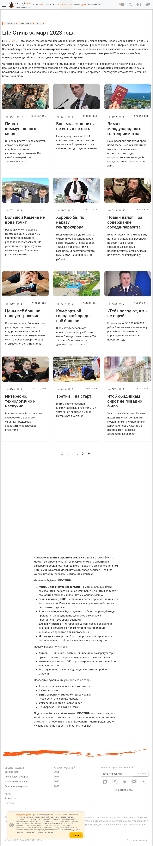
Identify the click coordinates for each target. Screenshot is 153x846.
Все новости (12, 771)
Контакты (10, 798)
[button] (4, 5)
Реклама (9, 803)
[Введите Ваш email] (117, 774)
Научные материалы (16, 781)
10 (121, 210)
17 (19, 117)
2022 (56, 786)
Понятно (76, 835)
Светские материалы (17, 786)
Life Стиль (26, 23)
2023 (39, 23)
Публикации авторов (16, 776)
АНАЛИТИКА (94, 4)
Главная (10, 23)
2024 (56, 776)
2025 (56, 771)
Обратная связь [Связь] (124, 790)
